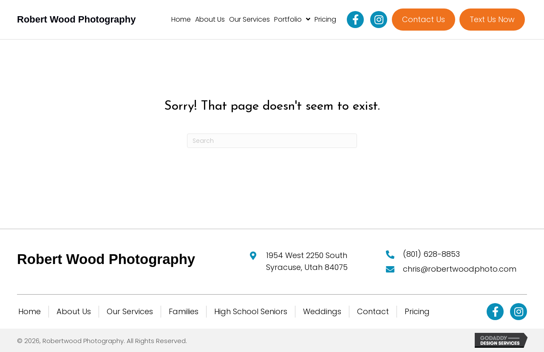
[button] (355, 19)
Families (183, 311)
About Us (74, 311)
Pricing (417, 311)
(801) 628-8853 (431, 254)
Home (29, 311)
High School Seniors (250, 311)
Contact (373, 311)
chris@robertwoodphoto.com (459, 269)
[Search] (272, 140)
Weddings (322, 311)
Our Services (130, 311)
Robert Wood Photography (76, 19)
